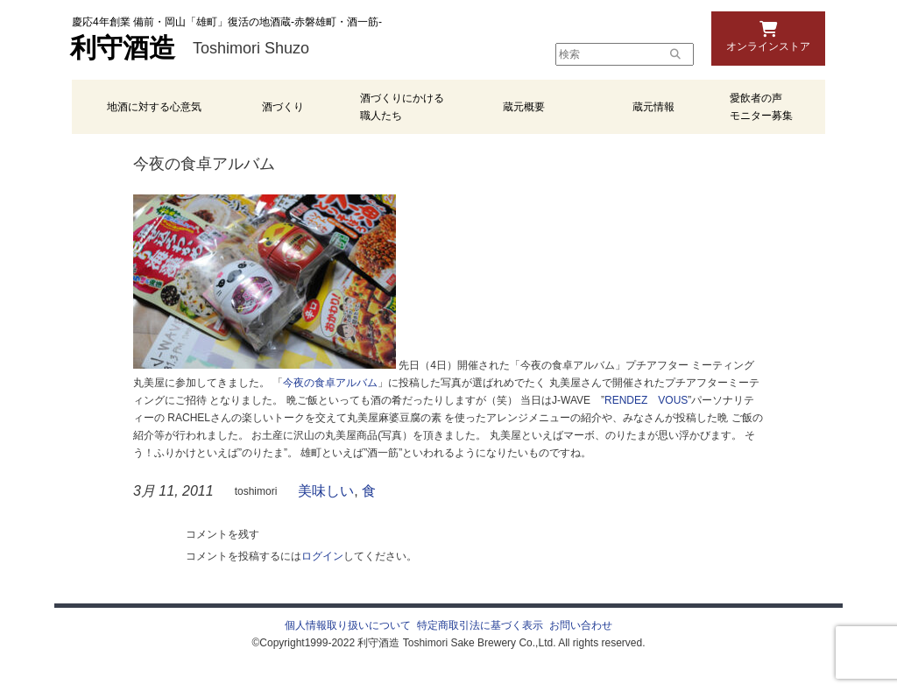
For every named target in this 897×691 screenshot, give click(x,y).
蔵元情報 (653, 107)
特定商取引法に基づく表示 (480, 625)
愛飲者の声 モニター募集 (761, 107)
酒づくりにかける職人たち (402, 107)
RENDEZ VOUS (646, 400)
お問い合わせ (580, 625)
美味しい (326, 490)
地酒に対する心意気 (154, 107)
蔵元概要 (524, 107)
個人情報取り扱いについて (348, 625)
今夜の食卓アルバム (330, 383)
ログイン (322, 556)
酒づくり (283, 107)
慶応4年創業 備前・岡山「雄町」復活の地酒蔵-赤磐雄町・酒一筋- (227, 22)
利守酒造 (122, 48)
